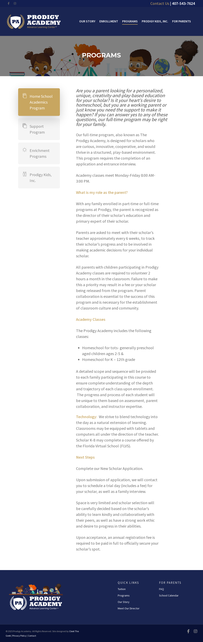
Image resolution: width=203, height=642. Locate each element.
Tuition (122, 589)
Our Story (87, 21)
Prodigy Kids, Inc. (155, 21)
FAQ (161, 589)
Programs (130, 21)
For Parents (181, 21)
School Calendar (169, 595)
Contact (32, 635)
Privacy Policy (19, 635)
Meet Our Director (128, 608)
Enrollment (108, 21)
